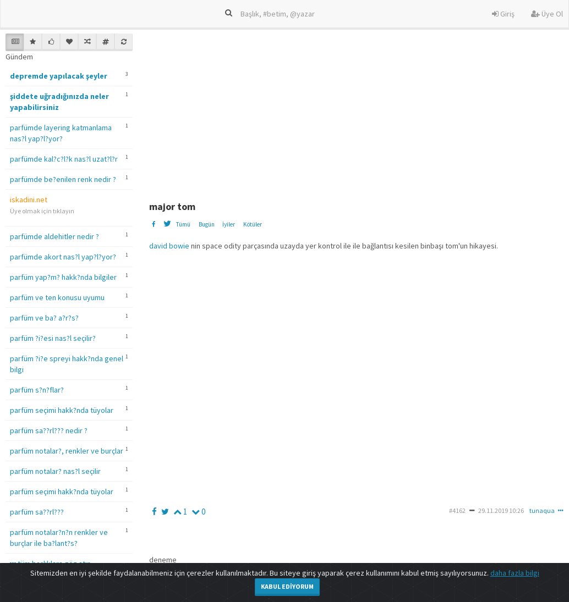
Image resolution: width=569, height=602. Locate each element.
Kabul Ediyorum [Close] (287, 586)
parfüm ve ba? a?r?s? (44, 318)
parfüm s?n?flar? (37, 390)
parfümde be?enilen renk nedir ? (63, 179)
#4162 (457, 510)
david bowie (169, 246)
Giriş (503, 14)
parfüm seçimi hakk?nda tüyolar (61, 410)
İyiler (228, 224)
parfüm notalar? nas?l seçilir (55, 471)
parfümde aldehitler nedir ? (54, 236)
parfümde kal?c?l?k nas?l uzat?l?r (64, 159)
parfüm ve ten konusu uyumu (57, 297)
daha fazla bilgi (514, 573)
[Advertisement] (358, 110)
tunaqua (542, 510)
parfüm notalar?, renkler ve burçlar (66, 451)
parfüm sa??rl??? (37, 512)
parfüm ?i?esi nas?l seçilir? (53, 338)
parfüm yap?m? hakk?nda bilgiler (63, 277)
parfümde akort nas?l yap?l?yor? (63, 257)
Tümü (183, 224)
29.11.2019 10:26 (501, 510)
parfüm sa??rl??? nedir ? (48, 430)
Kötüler (252, 224)
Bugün (207, 224)
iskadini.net (28, 200)
